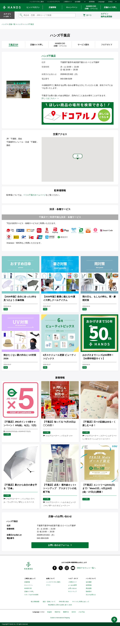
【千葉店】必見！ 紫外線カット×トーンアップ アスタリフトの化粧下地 (59, 488)
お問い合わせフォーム (58, 545)
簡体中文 (57, 612)
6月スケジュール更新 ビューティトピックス (59, 357)
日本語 (110, 1)
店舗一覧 (12, 24)
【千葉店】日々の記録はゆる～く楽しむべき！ (99, 424)
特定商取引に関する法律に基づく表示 (60, 605)
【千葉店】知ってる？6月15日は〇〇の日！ (59, 424)
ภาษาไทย (82, 612)
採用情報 (92, 1)
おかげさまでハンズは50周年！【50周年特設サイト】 (98, 357)
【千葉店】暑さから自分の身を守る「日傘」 (20, 487)
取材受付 (89, 591)
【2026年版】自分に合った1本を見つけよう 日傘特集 (20, 298)
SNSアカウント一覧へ (86, 568)
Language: (101, 1)
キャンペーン (71, 7)
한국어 (74, 612)
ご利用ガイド (67, 1)
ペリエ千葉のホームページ (34, 195)
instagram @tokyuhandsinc (67, 568)
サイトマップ (72, 591)
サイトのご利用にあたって (80, 601)
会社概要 (77, 1)
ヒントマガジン (33, 7)
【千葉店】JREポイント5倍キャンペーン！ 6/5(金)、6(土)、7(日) (20, 424)
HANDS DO (91, 7)
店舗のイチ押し (110, 7)
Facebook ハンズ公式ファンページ (54, 568)
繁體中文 (66, 612)
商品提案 (89, 588)
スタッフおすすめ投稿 (31, 594)
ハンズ (4, 24)
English (49, 612)
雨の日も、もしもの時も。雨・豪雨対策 (99, 298)
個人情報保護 (35, 601)
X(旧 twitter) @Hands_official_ (61, 568)
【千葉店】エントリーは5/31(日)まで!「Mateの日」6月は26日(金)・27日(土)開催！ (98, 488)
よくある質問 (72, 585)
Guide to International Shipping (60, 618)
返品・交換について (49, 601)
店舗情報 (52, 7)
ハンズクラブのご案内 (37, 1)
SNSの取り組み (64, 601)
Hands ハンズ (11, 7)
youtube (73, 568)
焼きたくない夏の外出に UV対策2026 (20, 357)
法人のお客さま (91, 594)
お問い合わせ (72, 588)
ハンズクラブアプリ (53, 1)
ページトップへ (114, 619)
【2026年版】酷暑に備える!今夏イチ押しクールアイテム (59, 298)
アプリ (48, 585)
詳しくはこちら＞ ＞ (50, 98)
